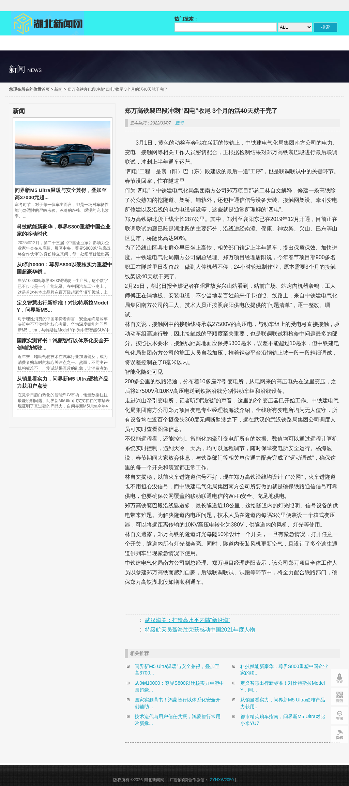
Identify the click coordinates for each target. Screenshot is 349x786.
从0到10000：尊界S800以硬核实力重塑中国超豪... (179, 686)
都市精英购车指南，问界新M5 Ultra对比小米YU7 (282, 720)
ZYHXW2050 (222, 779)
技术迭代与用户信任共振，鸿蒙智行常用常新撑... (178, 720)
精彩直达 (33, 43)
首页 (46, 89)
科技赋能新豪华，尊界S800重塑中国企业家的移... (284, 670)
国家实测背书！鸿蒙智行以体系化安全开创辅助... (178, 703)
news (34, 70)
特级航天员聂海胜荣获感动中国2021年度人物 (200, 630)
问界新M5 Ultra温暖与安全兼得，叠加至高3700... (177, 670)
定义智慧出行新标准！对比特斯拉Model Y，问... (282, 686)
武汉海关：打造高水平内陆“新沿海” (187, 620)
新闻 (58, 89)
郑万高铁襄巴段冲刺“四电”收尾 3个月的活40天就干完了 (117, 89)
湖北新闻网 (47, 23)
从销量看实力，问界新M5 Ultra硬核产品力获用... (282, 703)
